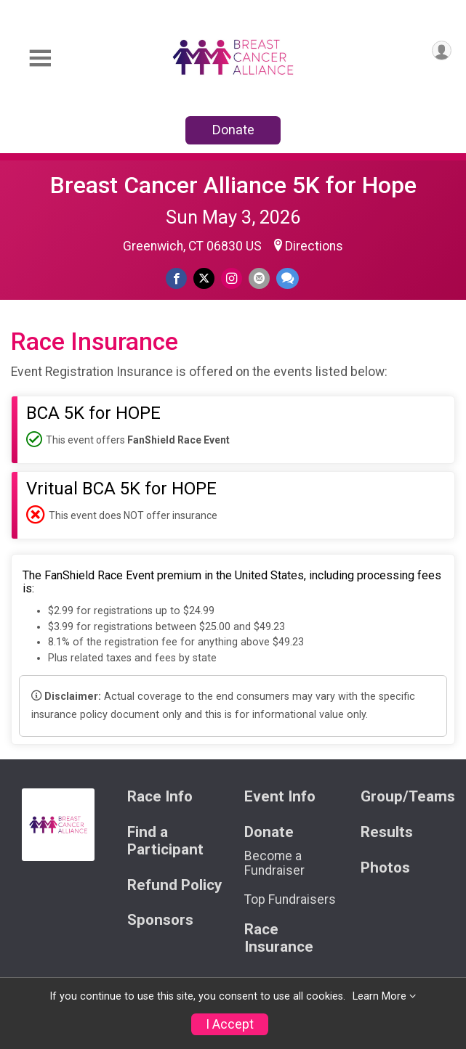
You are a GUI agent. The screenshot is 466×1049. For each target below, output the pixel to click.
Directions (314, 246)
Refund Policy (174, 885)
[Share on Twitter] (203, 278)
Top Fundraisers (290, 899)
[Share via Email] (259, 278)
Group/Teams (408, 796)
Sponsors (160, 920)
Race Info (160, 796)
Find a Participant (165, 841)
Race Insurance (278, 938)
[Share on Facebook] (176, 278)
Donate (233, 129)
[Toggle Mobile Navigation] (40, 58)
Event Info (280, 796)
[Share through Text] (287, 278)
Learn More (379, 996)
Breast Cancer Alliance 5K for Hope (233, 185)
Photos (385, 868)
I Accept (230, 1024)
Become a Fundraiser (274, 863)
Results (387, 832)
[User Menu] (441, 50)
